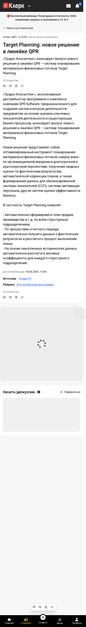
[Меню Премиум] (29, 6)
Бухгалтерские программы (43, 37)
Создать (43, 619)
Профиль (77, 621)
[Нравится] (10, 86)
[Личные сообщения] (68, 6)
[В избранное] (16, 86)
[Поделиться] (22, 86)
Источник (10, 278)
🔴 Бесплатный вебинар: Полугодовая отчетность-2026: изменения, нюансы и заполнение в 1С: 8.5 (42, 17)
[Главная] (9, 621)
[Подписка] (26, 621)
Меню (60, 621)
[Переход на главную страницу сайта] (13, 6)
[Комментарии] (4, 86)
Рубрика (9, 284)
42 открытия (10, 291)
